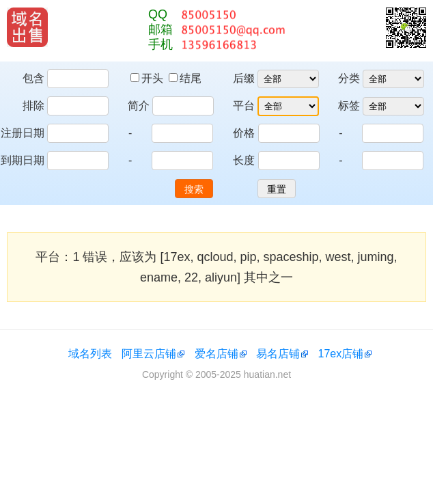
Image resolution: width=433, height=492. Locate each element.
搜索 (194, 189)
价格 (244, 133)
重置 (276, 189)
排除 (33, 105)
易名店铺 (278, 353)
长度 (244, 160)
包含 (33, 78)
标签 (349, 105)
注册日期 (22, 133)
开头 (148, 78)
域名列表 (90, 353)
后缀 (244, 78)
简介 (139, 105)
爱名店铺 (216, 353)
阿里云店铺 (149, 353)
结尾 (185, 78)
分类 (349, 78)
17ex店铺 (341, 353)
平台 (244, 105)
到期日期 (22, 160)
